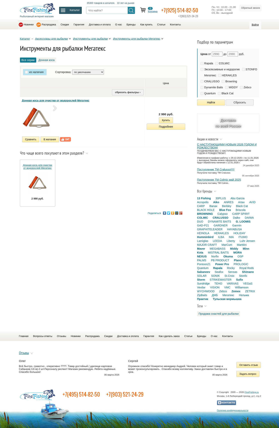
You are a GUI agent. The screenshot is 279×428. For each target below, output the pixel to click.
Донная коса (47, 60)
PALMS (201, 260)
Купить (166, 120)
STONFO (251, 69)
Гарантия (79, 24)
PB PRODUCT (220, 260)
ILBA (221, 237)
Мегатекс (210, 75)
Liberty (231, 240)
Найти (211, 102)
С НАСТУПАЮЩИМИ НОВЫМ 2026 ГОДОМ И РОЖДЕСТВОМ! (227, 146)
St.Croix (229, 275)
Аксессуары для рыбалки (51, 38)
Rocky (231, 268)
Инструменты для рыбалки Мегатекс (136, 38)
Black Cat (227, 93)
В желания (50, 139)
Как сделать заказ (169, 336)
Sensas (232, 271)
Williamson (242, 287)
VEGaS (247, 283)
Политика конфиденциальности (232, 410)
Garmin (236, 225)
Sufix (239, 279)
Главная (23, 336)
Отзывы (61, 336)
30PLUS (220, 198)
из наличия (36, 72)
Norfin (215, 256)
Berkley (226, 206)
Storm (201, 279)
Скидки (65, 24)
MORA (237, 252)
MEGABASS (218, 248)
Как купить (146, 24)
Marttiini (242, 244)
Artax (241, 202)
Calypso (223, 213)
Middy (234, 248)
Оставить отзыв (248, 365)
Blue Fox (225, 209)
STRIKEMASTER (221, 279)
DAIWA (249, 217)
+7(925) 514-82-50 (180, 10)
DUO (200, 221)
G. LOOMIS (243, 221)
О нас (118, 24)
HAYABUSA (234, 229)
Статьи (161, 24)
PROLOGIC (241, 264)
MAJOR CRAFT (207, 244)
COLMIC (224, 63)
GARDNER (221, 225)
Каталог (25, 38)
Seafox (219, 271)
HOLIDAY (239, 233)
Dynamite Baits (213, 87)
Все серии (28, 60)
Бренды (131, 24)
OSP (240, 256)
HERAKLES (229, 75)
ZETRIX (250, 291)
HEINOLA (203, 233)
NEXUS (202, 256)
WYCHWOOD (205, 291)
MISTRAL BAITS (218, 252)
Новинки (29, 24)
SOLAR (202, 275)
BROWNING (205, 213)
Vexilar (201, 287)
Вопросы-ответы (42, 336)
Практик (202, 299)
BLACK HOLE (205, 209)
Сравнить (30, 139)
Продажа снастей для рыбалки (219, 313)
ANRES (228, 202)
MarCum (226, 244)
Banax (213, 206)
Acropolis (202, 202)
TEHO (218, 283)
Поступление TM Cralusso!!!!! (215, 169)
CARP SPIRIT (241, 213)
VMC (227, 287)
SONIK (215, 275)
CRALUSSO (212, 81)
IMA (231, 237)
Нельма (244, 295)
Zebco (247, 87)
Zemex (236, 291)
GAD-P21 (203, 225)
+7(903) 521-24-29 (125, 394)
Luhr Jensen (247, 240)
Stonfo (243, 275)
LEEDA (217, 240)
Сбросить (239, 102)
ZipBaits (202, 295)
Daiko (236, 217)
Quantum (210, 93)
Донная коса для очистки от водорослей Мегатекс (55, 100)
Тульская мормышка (227, 299)
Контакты (175, 24)
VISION (215, 287)
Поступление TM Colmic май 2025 (219, 179)
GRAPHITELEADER (209, 229)
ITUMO (243, 237)
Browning (231, 81)
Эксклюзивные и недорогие (222, 69)
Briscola (240, 209)
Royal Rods (246, 268)
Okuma (228, 256)
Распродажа (49, 24)
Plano (237, 260)
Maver (201, 248)
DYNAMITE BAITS (219, 221)
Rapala (208, 63)
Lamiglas (202, 240)
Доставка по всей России (228, 123)
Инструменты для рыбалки (90, 38)
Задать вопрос (248, 373)
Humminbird (205, 237)
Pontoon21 (204, 264)
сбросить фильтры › (127, 92)
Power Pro (222, 264)
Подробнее (166, 126)
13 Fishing (204, 198)
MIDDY (233, 87)
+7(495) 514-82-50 (81, 394)
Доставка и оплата (100, 24)
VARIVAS (233, 283)
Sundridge (203, 283)
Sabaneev (203, 271)
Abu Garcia (238, 198)
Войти (255, 24)
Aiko (216, 202)
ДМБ (215, 295)
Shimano (248, 271)
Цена (166, 83)
